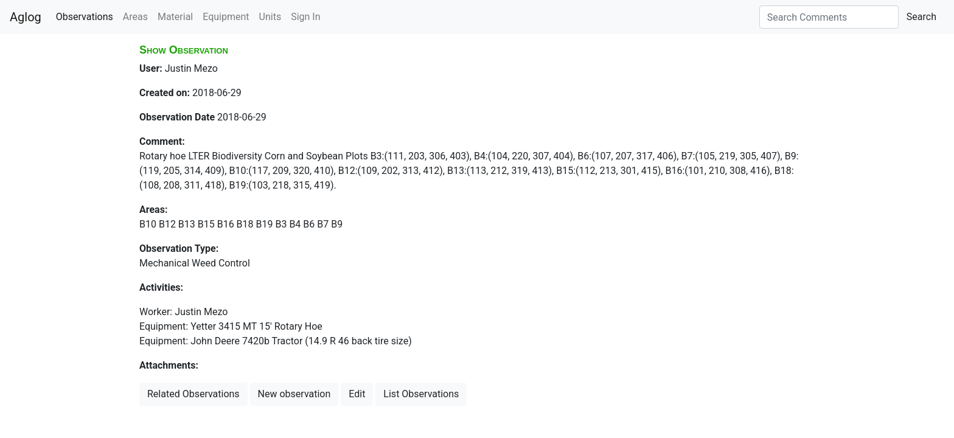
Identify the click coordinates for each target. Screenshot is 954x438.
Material (175, 17)
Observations (84, 17)
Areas (135, 17)
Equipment (226, 17)
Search (921, 17)
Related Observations (193, 394)
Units (270, 17)
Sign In (305, 17)
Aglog (25, 17)
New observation (294, 394)
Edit (357, 394)
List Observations (421, 394)
